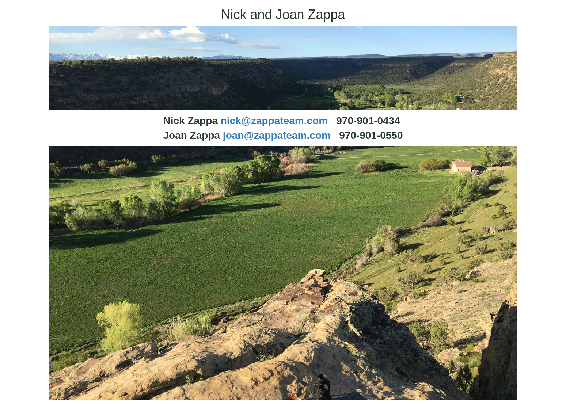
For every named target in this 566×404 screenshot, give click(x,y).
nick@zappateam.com (274, 120)
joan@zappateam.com (277, 135)
